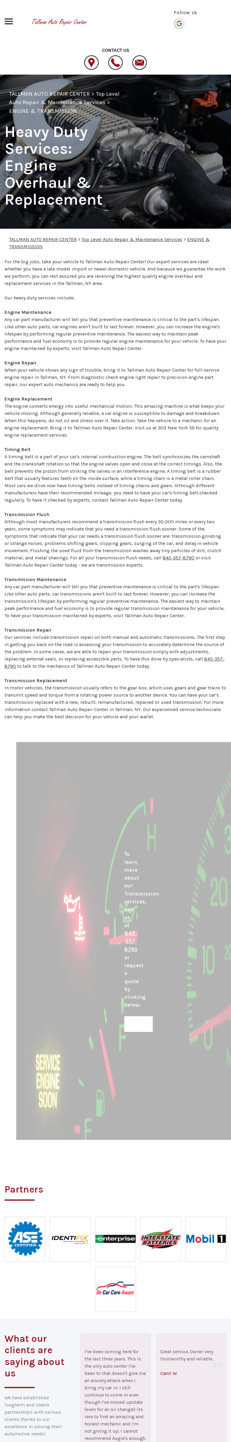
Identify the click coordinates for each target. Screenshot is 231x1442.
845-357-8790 (178, 558)
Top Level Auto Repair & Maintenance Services (132, 239)
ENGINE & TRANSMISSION (43, 111)
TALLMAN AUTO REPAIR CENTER (49, 94)
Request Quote (138, 1024)
